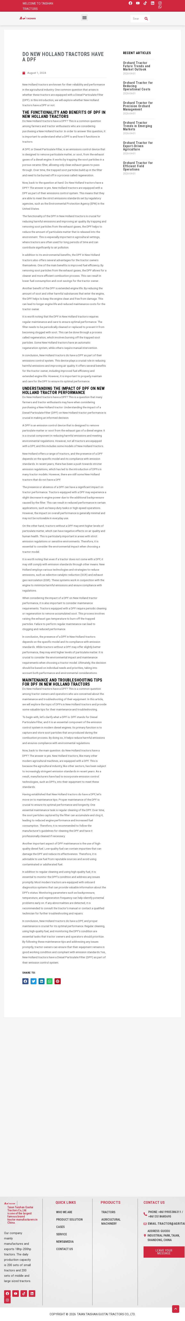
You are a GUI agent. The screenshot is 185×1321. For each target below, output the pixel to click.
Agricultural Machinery (111, 1221)
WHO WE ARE (64, 1212)
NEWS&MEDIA (65, 1242)
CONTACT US (64, 1249)
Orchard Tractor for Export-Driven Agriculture (138, 146)
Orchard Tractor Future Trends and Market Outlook (136, 66)
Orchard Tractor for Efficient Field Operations (138, 166)
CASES (60, 1227)
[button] (84, 17)
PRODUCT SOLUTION (69, 1219)
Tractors (108, 1212)
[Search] (146, 18)
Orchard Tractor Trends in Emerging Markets (137, 126)
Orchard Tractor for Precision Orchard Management (138, 106)
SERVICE (61, 1234)
